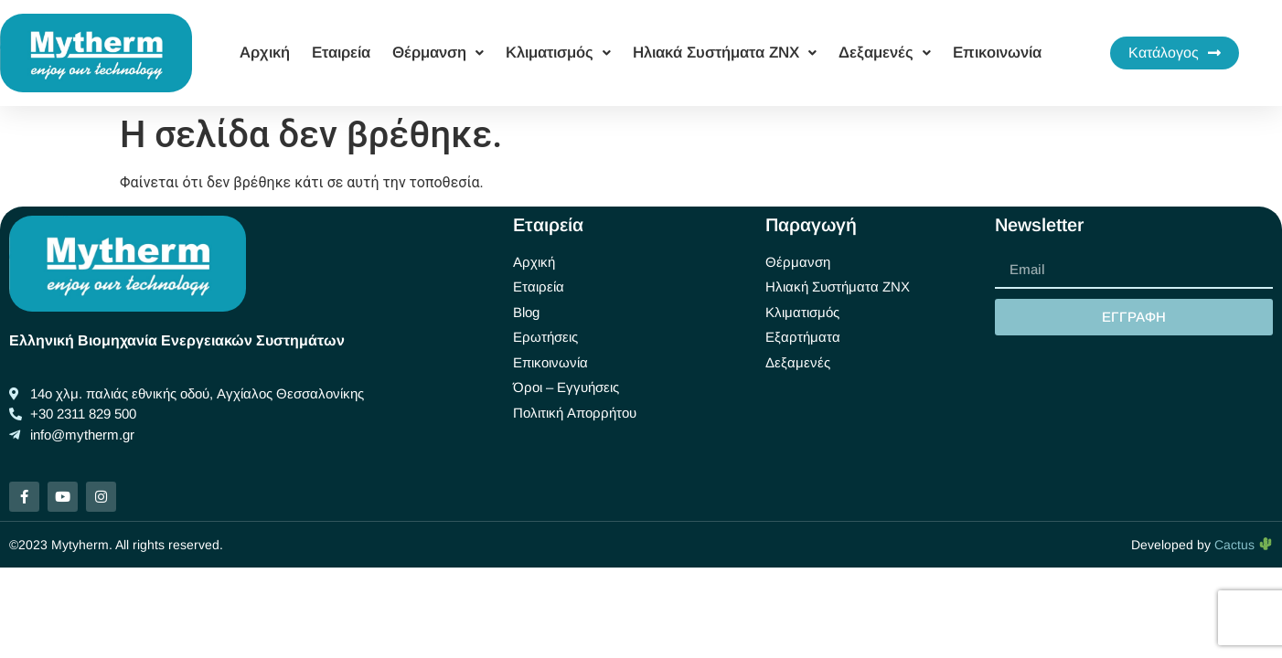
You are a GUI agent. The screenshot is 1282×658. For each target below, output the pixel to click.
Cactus (1243, 544)
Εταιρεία (341, 52)
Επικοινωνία (997, 52)
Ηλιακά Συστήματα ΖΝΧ (725, 52)
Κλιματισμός (558, 52)
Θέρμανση (438, 52)
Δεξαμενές (885, 52)
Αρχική (265, 52)
